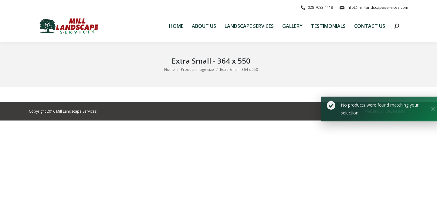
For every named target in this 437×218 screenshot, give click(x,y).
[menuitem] (176, 26)
